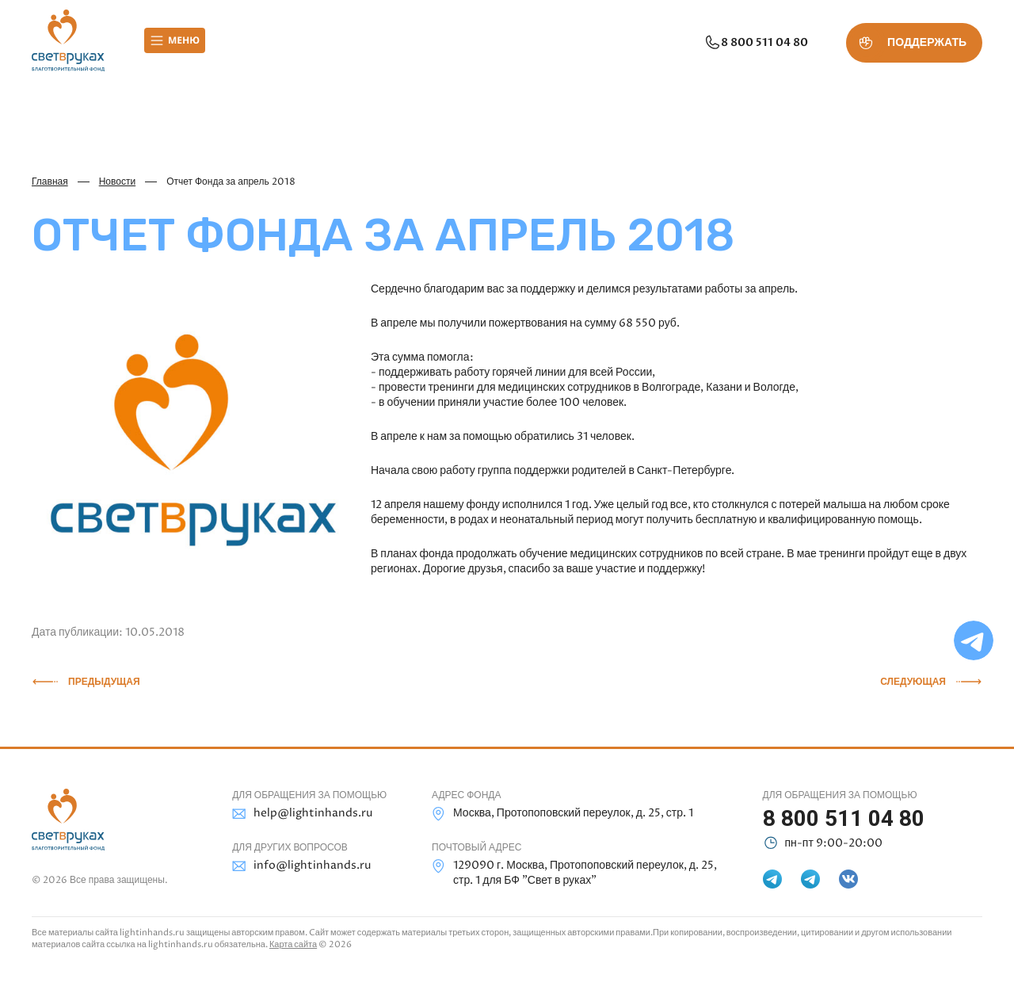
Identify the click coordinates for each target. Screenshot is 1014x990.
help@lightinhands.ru (302, 813)
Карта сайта (293, 944)
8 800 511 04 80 (755, 43)
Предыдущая (104, 681)
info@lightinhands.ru (301, 866)
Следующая (913, 681)
